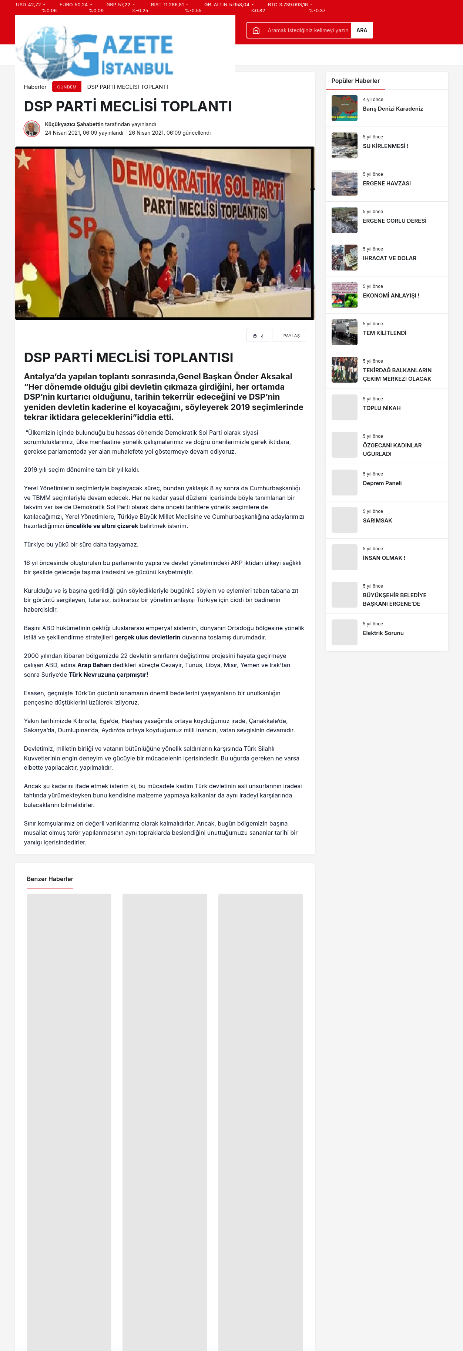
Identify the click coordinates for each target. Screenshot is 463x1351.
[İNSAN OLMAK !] (387, 557)
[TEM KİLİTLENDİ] (387, 332)
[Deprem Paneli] (387, 482)
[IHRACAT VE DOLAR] (387, 257)
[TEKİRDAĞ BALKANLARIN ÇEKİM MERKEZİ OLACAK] (387, 370)
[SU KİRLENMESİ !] (387, 145)
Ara (362, 30)
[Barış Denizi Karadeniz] (387, 108)
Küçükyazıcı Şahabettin (74, 124)
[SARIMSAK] (387, 519)
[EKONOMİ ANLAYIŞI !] (387, 294)
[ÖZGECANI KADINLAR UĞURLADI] (387, 445)
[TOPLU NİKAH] (387, 407)
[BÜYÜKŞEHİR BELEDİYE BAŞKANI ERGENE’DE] (387, 595)
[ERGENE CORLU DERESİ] (387, 220)
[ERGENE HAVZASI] (387, 182)
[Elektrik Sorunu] (387, 632)
